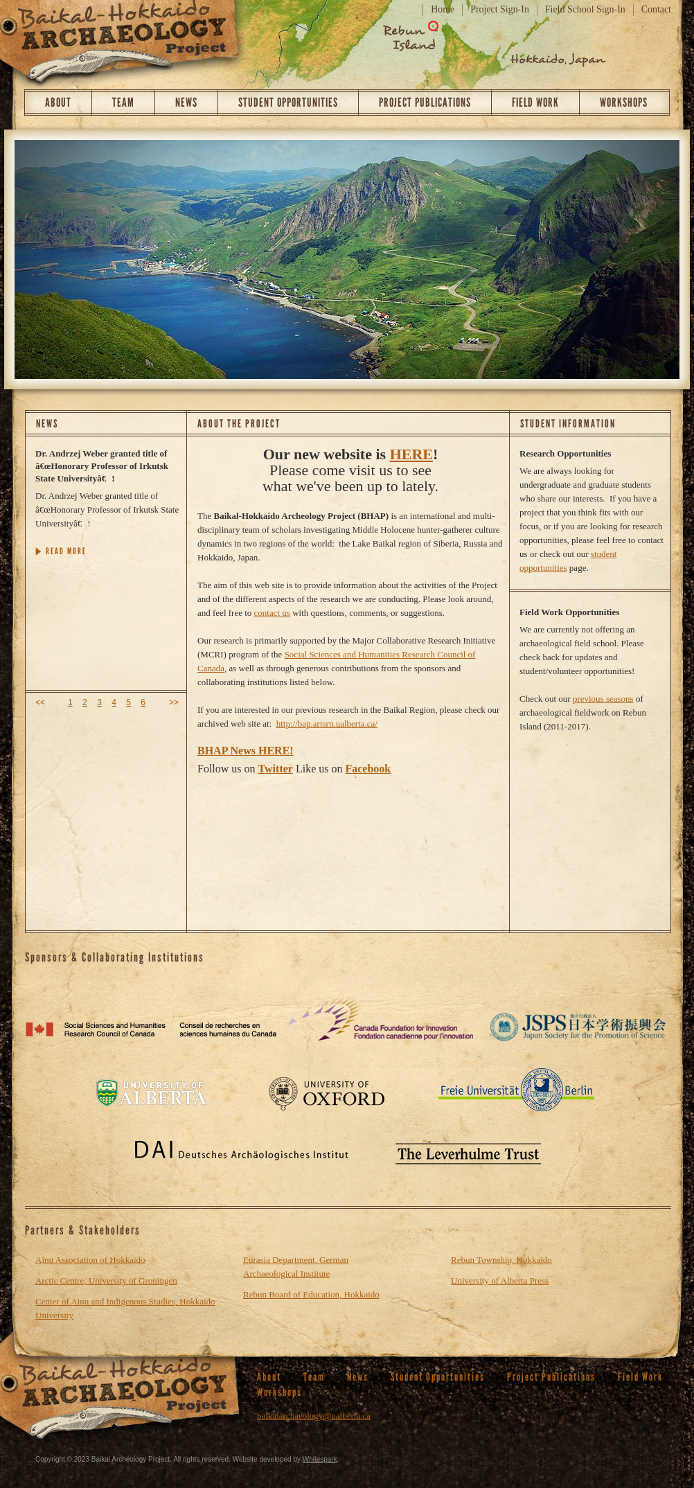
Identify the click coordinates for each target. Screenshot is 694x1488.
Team (123, 102)
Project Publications (425, 102)
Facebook (368, 768)
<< (40, 702)
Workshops (624, 102)
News (186, 102)
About (58, 102)
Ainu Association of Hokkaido (90, 1260)
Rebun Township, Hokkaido (501, 1260)
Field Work (535, 102)
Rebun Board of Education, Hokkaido (311, 1294)
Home (442, 9)
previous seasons (603, 698)
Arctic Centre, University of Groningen (106, 1280)
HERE (411, 454)
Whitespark (320, 1459)
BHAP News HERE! (245, 750)
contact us (272, 613)
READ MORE (66, 551)
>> (174, 702)
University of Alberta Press (500, 1280)
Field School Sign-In (585, 9)
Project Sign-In (499, 9)
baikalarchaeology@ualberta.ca (314, 1415)
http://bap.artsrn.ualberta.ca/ (326, 723)
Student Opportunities (288, 102)
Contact (656, 9)
